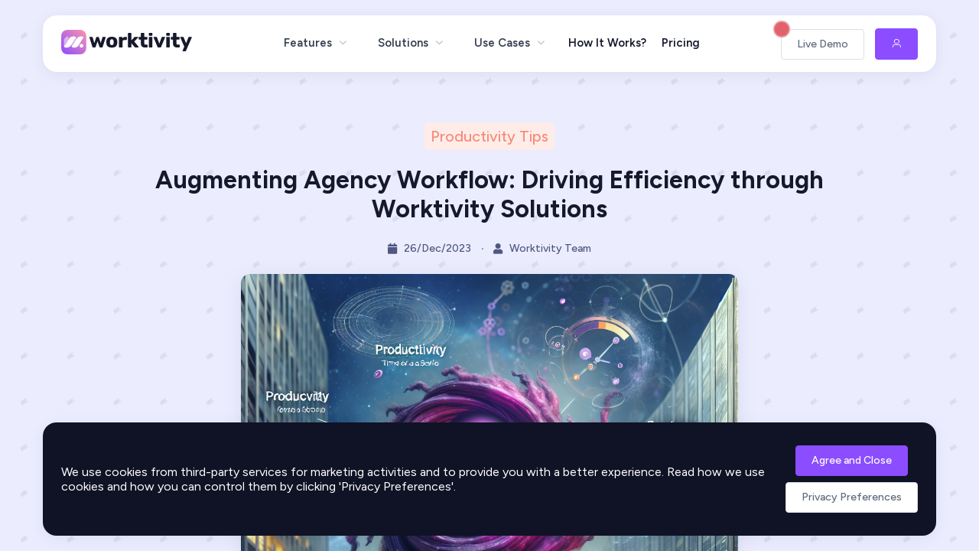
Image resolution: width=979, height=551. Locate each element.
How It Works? (607, 43)
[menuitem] (315, 43)
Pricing (681, 43)
